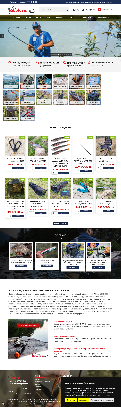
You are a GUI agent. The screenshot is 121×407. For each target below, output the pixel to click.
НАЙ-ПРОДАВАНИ (103, 17)
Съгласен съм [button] (71, 400)
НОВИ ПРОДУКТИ (85, 17)
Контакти (109, 2)
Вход (77, 10)
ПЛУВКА (70, 17)
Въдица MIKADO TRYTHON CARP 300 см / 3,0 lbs (83, 161)
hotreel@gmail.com (21, 384)
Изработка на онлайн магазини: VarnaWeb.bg (23, 404)
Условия (96, 2)
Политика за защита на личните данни (42, 401)
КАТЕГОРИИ (16, 17)
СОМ (48, 17)
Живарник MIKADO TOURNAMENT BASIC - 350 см (38, 203)
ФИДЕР (38, 17)
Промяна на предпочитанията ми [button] (102, 400)
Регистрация (90, 10)
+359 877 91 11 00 (19, 381)
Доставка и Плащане (78, 2)
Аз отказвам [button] (83, 400)
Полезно (103, 2)
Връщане (89, 2)
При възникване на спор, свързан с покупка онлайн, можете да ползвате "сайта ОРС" (38, 399)
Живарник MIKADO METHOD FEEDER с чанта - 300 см (60, 203)
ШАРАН (28, 17)
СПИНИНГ (59, 17)
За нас (68, 2)
